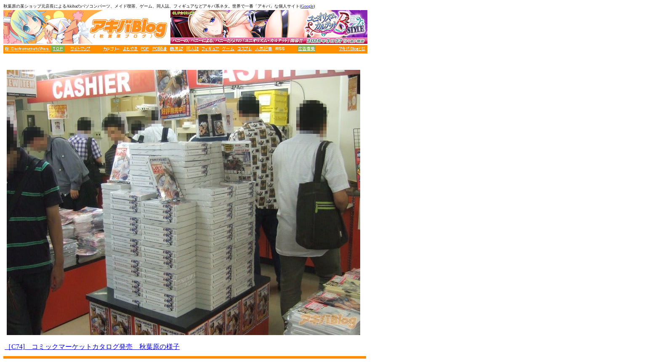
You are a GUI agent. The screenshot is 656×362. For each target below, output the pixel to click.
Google (307, 6)
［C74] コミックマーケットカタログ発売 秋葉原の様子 (92, 346)
